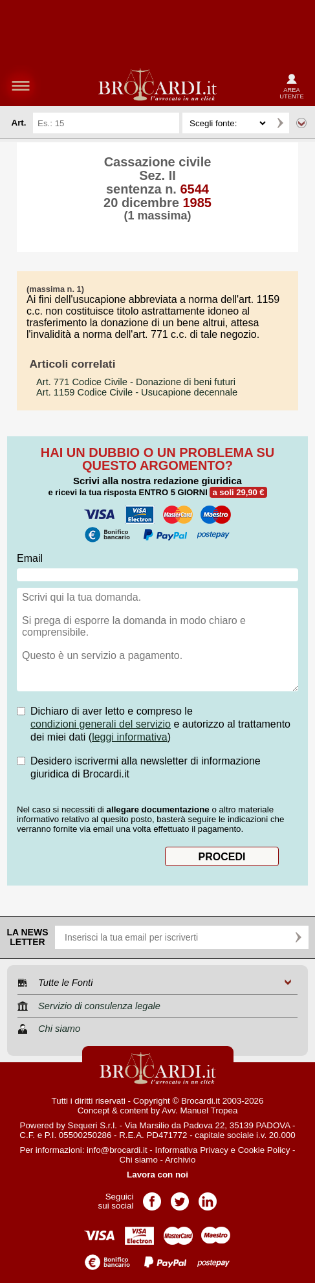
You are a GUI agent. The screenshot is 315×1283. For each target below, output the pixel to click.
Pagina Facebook (152, 1197)
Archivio (180, 1160)
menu (20, 85)
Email (30, 558)
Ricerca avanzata (301, 123)
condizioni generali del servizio (100, 724)
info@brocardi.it (117, 1150)
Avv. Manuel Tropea (199, 1110)
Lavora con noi (157, 1174)
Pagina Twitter (180, 1197)
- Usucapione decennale (136, 392)
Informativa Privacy (191, 1150)
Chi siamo (139, 1160)
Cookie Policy (264, 1150)
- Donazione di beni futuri (135, 382)
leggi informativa (130, 736)
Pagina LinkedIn (208, 1197)
